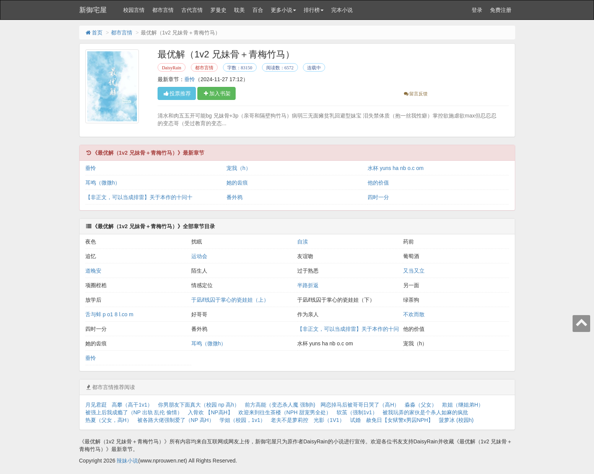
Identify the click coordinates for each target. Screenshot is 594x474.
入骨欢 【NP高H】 (210, 412)
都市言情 (163, 10)
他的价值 (378, 183)
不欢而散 (414, 314)
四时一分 (378, 197)
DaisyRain (171, 67)
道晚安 (93, 271)
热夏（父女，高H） (108, 420)
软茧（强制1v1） (357, 412)
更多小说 (283, 10)
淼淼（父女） (421, 405)
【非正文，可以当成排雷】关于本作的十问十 (138, 197)
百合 (257, 10)
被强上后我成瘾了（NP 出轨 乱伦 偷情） (134, 412)
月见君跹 (96, 405)
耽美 (239, 10)
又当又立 (414, 271)
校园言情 (134, 10)
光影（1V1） (329, 420)
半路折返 (308, 285)
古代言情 (192, 10)
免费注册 (500, 10)
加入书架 (216, 93)
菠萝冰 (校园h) (456, 420)
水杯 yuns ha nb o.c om (395, 168)
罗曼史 (218, 10)
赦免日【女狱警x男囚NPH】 (400, 420)
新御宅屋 (93, 10)
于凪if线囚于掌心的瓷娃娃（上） (230, 300)
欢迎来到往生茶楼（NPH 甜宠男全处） (284, 412)
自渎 (302, 242)
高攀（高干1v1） (132, 405)
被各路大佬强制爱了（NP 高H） (175, 420)
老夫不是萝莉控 (289, 420)
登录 (477, 10)
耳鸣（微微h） (102, 183)
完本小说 (342, 10)
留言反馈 (415, 93)
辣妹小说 (127, 461)
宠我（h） (238, 168)
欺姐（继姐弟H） (462, 405)
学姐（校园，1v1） (243, 420)
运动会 (199, 256)
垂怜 (189, 79)
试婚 (355, 420)
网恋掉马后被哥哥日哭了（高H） (360, 405)
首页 (94, 32)
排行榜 (314, 10)
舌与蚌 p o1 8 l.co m (109, 314)
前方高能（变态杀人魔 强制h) (280, 405)
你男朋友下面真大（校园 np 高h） (198, 405)
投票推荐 (177, 93)
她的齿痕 (237, 183)
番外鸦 (234, 197)
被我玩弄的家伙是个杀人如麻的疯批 (425, 412)
